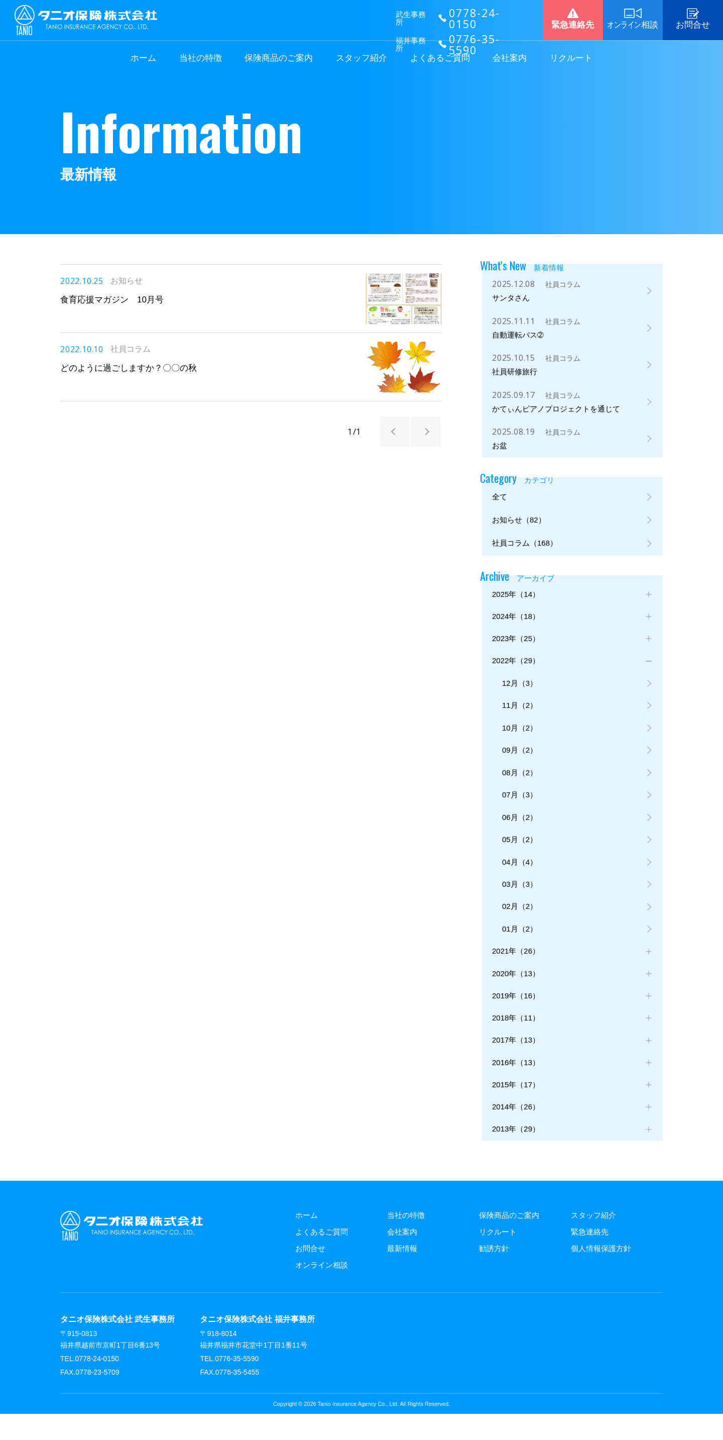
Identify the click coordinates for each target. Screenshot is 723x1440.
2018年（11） (516, 1038)
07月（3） (519, 806)
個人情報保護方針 (601, 1274)
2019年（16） (516, 1015)
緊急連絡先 (590, 1258)
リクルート (571, 58)
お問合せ (310, 1274)
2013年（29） (516, 1155)
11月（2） (519, 713)
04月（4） (519, 876)
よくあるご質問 (440, 58)
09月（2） (519, 759)
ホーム (143, 58)
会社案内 (510, 58)
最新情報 (402, 1274)
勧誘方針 (494, 1274)
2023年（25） (516, 643)
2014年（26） (516, 1131)
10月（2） (519, 736)
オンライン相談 (321, 1291)
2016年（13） (516, 1085)
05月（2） (519, 852)
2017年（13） (516, 1062)
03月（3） (519, 899)
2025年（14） (516, 597)
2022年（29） (516, 666)
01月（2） (519, 945)
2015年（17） (516, 1108)
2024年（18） (516, 620)
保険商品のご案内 (279, 58)
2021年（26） (516, 969)
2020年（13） (516, 992)
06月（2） (519, 829)
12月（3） (519, 690)
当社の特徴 (200, 58)
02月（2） (519, 922)
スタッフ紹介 (361, 58)
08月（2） (519, 783)
